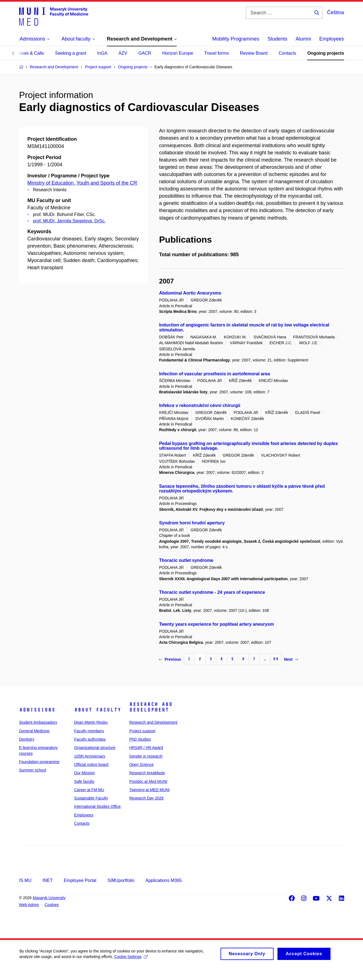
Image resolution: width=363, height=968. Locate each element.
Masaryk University (49, 898)
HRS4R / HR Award (146, 747)
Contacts (287, 53)
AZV (123, 53)
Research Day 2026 (146, 798)
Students (277, 39)
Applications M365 (164, 880)
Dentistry (26, 739)
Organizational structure (95, 747)
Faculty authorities (90, 739)
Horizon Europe (177, 53)
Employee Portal (80, 880)
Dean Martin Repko (91, 722)
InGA (102, 53)
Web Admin (29, 904)
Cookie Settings (131, 959)
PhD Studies (140, 739)
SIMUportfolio (120, 880)
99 (276, 659)
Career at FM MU (89, 790)
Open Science (141, 764)
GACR (144, 53)
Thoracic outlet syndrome (186, 560)
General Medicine (34, 731)
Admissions (37, 710)
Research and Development (150, 707)
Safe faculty (84, 781)
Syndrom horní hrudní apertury (192, 523)
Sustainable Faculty (91, 798)
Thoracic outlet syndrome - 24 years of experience (212, 592)
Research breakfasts (147, 773)
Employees (331, 39)
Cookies (52, 904)
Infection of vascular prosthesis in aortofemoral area (214, 373)
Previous (170, 659)
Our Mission (84, 773)
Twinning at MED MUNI (149, 790)
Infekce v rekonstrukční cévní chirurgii (200, 405)
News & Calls (30, 53)
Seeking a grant (70, 53)
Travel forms (216, 53)
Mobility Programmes (235, 39)
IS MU (25, 880)
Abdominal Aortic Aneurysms (190, 293)
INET (47, 880)
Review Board (254, 53)
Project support (142, 731)
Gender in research (145, 756)
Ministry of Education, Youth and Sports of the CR (82, 183)
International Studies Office (97, 806)
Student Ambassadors (38, 722)
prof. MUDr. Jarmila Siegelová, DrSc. (69, 220)
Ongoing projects (325, 53)
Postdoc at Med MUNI (148, 781)
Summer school (32, 770)
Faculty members (89, 731)
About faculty (97, 710)
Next (291, 659)
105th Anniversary (89, 756)
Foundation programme (39, 762)
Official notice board (91, 764)
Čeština (335, 12)
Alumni (303, 39)
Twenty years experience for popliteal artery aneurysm (216, 624)
